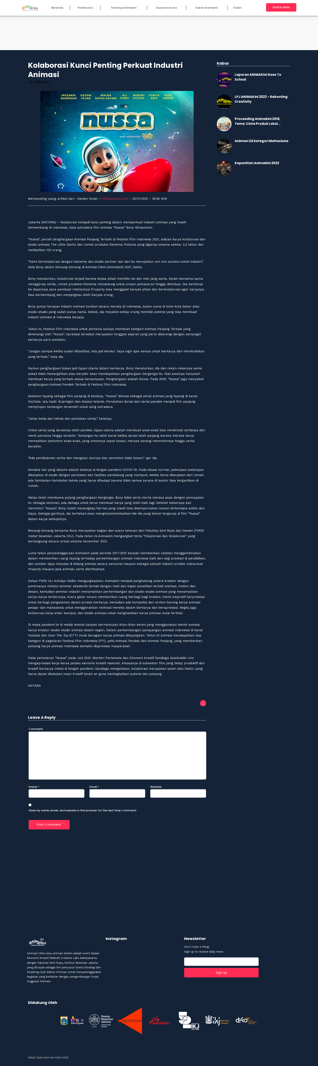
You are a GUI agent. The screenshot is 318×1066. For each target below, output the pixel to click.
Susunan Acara (166, 8)
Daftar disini (281, 7)
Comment (36, 729)
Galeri (237, 8)
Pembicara (85, 8)
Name (34, 786)
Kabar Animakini (207, 8)
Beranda (57, 8)
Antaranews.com (115, 198)
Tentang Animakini (123, 8)
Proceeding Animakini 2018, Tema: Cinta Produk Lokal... (257, 120)
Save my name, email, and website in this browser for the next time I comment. (83, 810)
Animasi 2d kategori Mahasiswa (261, 140)
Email (94, 786)
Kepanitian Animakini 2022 (257, 162)
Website (156, 786)
